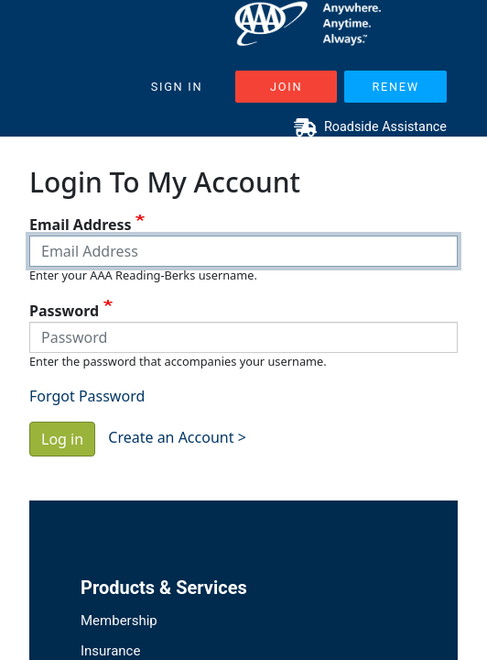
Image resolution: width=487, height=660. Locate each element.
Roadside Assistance (370, 127)
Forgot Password (87, 396)
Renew (395, 87)
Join (286, 87)
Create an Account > (177, 437)
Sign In (177, 87)
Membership (119, 620)
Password (64, 311)
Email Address (80, 224)
